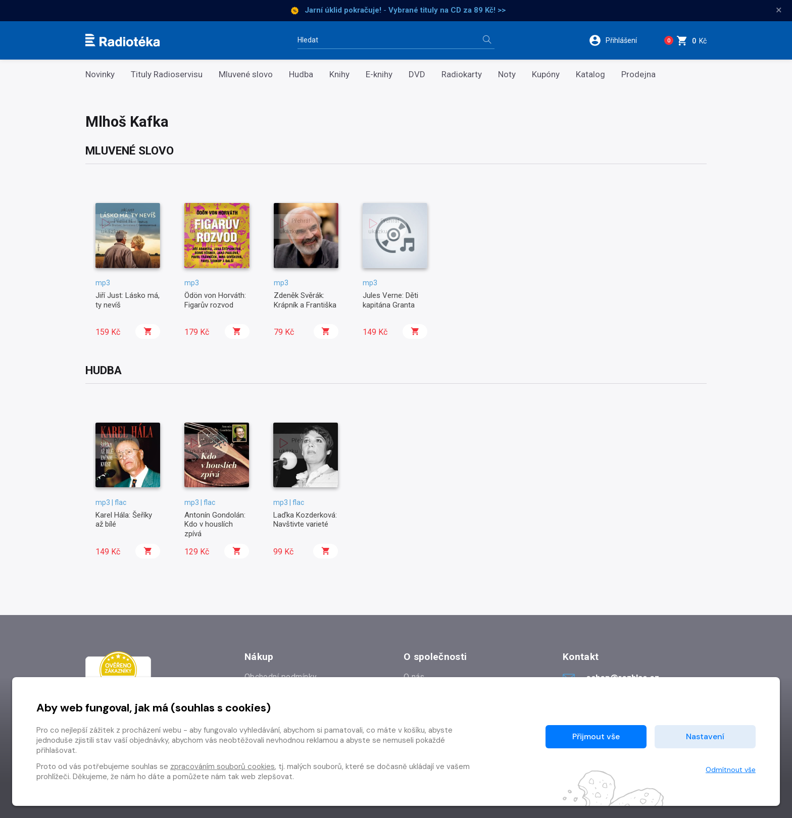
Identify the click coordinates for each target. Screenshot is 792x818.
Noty (507, 74)
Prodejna (638, 74)
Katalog (590, 74)
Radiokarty (461, 74)
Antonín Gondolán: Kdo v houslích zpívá (214, 524)
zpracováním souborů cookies (222, 766)
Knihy (339, 74)
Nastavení (705, 736)
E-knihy (379, 74)
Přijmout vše (596, 736)
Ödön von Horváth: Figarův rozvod (215, 300)
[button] (617, 40)
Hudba (301, 74)
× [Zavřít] (779, 10)
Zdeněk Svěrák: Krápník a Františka (305, 300)
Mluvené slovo (246, 74)
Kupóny (546, 74)
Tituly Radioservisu (167, 74)
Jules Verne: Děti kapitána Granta (390, 300)
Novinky (100, 74)
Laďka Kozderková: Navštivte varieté (305, 519)
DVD (417, 74)
